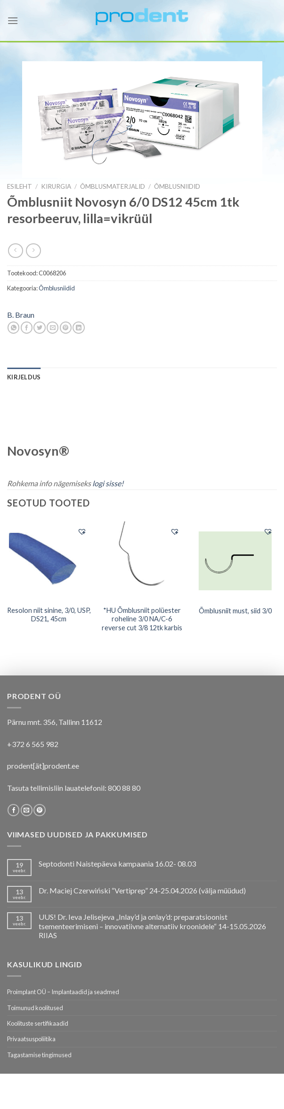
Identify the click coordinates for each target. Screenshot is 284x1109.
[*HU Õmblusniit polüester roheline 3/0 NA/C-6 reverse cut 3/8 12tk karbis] (142, 560)
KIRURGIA (56, 186)
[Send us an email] (26, 810)
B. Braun (20, 314)
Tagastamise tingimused (39, 1055)
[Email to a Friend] (52, 327)
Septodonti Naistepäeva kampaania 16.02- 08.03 (117, 863)
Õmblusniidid (177, 186)
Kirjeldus (24, 377)
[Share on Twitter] (39, 327)
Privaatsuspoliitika (31, 1039)
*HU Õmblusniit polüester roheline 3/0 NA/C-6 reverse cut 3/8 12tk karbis (142, 619)
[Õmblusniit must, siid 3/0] (235, 560)
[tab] (24, 377)
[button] (82, 531)
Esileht (19, 186)
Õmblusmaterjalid (112, 186)
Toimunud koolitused (35, 1008)
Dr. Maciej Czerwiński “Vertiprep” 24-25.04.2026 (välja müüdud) (142, 890)
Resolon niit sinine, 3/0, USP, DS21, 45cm (49, 614)
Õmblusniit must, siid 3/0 (235, 611)
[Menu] (12, 20)
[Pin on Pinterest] (66, 327)
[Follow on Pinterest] (39, 810)
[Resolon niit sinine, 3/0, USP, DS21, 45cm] (49, 560)
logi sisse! (107, 483)
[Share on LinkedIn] (78, 327)
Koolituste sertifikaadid (37, 1023)
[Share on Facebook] (26, 327)
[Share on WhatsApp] (13, 327)
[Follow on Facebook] (13, 810)
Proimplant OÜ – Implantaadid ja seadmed (63, 992)
